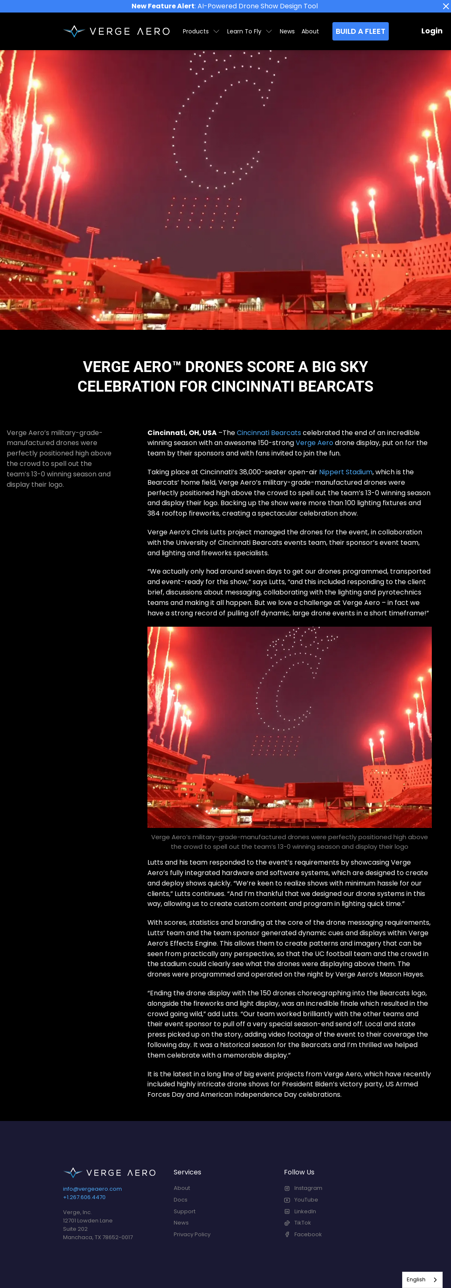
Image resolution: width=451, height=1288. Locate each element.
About (310, 31)
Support (184, 1211)
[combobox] (422, 1280)
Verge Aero (314, 443)
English (416, 1279)
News (287, 31)
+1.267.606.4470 (84, 1197)
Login (432, 30)
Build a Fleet (360, 31)
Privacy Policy (192, 1234)
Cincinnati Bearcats (269, 433)
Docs (180, 1200)
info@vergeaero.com (92, 1189)
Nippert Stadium (345, 472)
